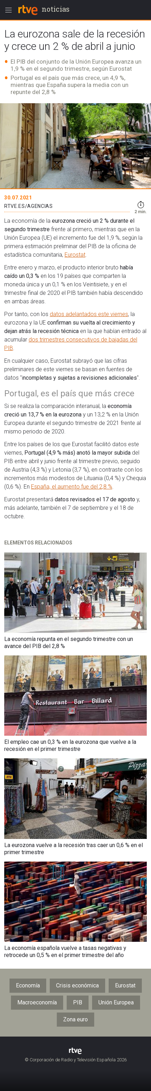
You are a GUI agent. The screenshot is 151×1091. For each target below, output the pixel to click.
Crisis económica (77, 985)
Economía (28, 985)
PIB (77, 1002)
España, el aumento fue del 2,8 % (71, 486)
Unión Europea (116, 1002)
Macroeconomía (37, 1002)
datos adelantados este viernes (89, 314)
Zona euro (75, 1019)
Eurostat (75, 254)
